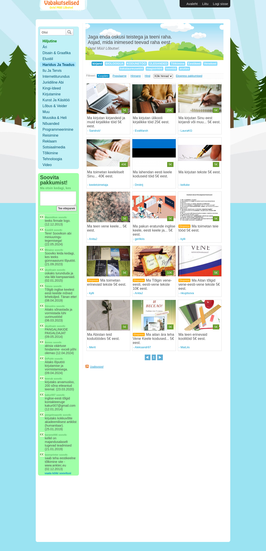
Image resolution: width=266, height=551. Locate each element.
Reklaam (50, 141)
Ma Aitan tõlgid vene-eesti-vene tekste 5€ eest (199, 284)
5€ (124, 110)
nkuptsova (187, 293)
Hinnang (136, 75)
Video (47, 165)
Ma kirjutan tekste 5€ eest (199, 172)
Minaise (49, 250)
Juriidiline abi (53, 82)
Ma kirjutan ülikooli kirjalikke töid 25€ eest (150, 120)
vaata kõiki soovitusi (58, 473)
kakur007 (50, 395)
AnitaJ (93, 239)
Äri (45, 47)
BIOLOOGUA (114, 63)
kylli (182, 239)
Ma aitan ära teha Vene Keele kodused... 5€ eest (153, 339)
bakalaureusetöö (131, 68)
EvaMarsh (141, 130)
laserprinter (52, 454)
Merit (92, 347)
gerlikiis (140, 239)
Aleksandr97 (143, 347)
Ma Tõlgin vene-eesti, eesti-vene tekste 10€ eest (152, 284)
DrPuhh (49, 358)
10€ (169, 272)
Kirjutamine (52, 94)
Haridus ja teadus (58, 65)
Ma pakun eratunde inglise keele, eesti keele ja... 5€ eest (154, 230)
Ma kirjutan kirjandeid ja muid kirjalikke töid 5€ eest (106, 122)
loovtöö (171, 68)
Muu (46, 112)
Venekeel (210, 63)
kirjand (97, 63)
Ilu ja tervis (52, 70)
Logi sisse (220, 4)
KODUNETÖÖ (136, 63)
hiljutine (50, 41)
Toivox (49, 286)
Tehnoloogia (52, 159)
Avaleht (192, 4)
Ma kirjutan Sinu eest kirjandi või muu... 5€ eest (198, 120)
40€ (123, 164)
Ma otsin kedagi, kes (55, 188)
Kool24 (49, 230)
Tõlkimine (50, 153)
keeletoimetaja (98, 184)
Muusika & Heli (55, 118)
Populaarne (119, 75)
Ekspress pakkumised (189, 75)
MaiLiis (185, 347)
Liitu (205, 4)
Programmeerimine (58, 129)
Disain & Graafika (57, 53)
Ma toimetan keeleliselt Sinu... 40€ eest (105, 174)
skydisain (50, 269)
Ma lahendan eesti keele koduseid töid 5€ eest (152, 174)
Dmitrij (139, 184)
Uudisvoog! (97, 366)
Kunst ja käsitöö (56, 100)
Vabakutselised (62, 9)
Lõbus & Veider (55, 106)
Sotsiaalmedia (54, 147)
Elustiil (48, 59)
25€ (169, 110)
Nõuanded (51, 124)
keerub (49, 378)
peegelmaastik (53, 414)
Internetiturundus (56, 76)
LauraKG (186, 130)
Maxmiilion (51, 217)
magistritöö (154, 68)
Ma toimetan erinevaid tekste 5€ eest (106, 282)
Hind (147, 75)
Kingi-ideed (52, 88)
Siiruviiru (50, 306)
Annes (48, 342)
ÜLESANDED (158, 63)
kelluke (185, 184)
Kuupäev (103, 75)
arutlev (184, 68)
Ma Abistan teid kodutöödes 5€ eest (103, 337)
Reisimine (50, 135)
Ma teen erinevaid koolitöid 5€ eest (192, 337)
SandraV (95, 130)
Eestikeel (194, 63)
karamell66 (51, 434)
